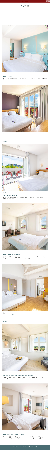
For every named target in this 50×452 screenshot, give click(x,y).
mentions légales (30, 446)
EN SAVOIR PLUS (5, 141)
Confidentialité (36, 446)
